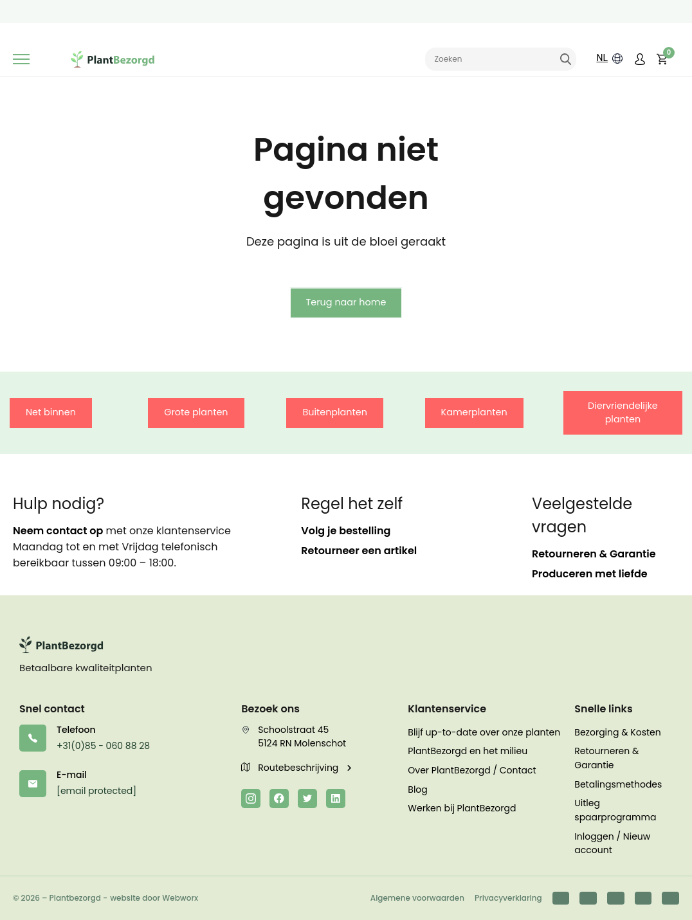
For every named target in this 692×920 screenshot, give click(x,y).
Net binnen (51, 412)
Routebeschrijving (291, 767)
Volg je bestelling (345, 530)
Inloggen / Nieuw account (612, 843)
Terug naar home (346, 302)
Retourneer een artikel (359, 550)
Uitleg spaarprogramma (615, 810)
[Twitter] (307, 798)
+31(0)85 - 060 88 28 (103, 745)
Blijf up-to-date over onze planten (484, 732)
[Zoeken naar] (500, 59)
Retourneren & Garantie (594, 553)
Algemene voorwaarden (417, 897)
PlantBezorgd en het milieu (467, 750)
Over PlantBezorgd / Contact (472, 770)
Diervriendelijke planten (623, 412)
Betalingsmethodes (618, 784)
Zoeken (565, 59)
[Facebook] (279, 798)
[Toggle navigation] (21, 60)
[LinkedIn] (335, 798)
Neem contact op (58, 530)
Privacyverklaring (508, 897)
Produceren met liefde (590, 573)
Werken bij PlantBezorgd (462, 808)
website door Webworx (154, 897)
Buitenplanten (334, 412)
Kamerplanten (474, 412)
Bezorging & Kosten (617, 732)
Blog (417, 789)
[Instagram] (250, 798)
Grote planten (196, 412)
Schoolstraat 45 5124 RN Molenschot (293, 736)
